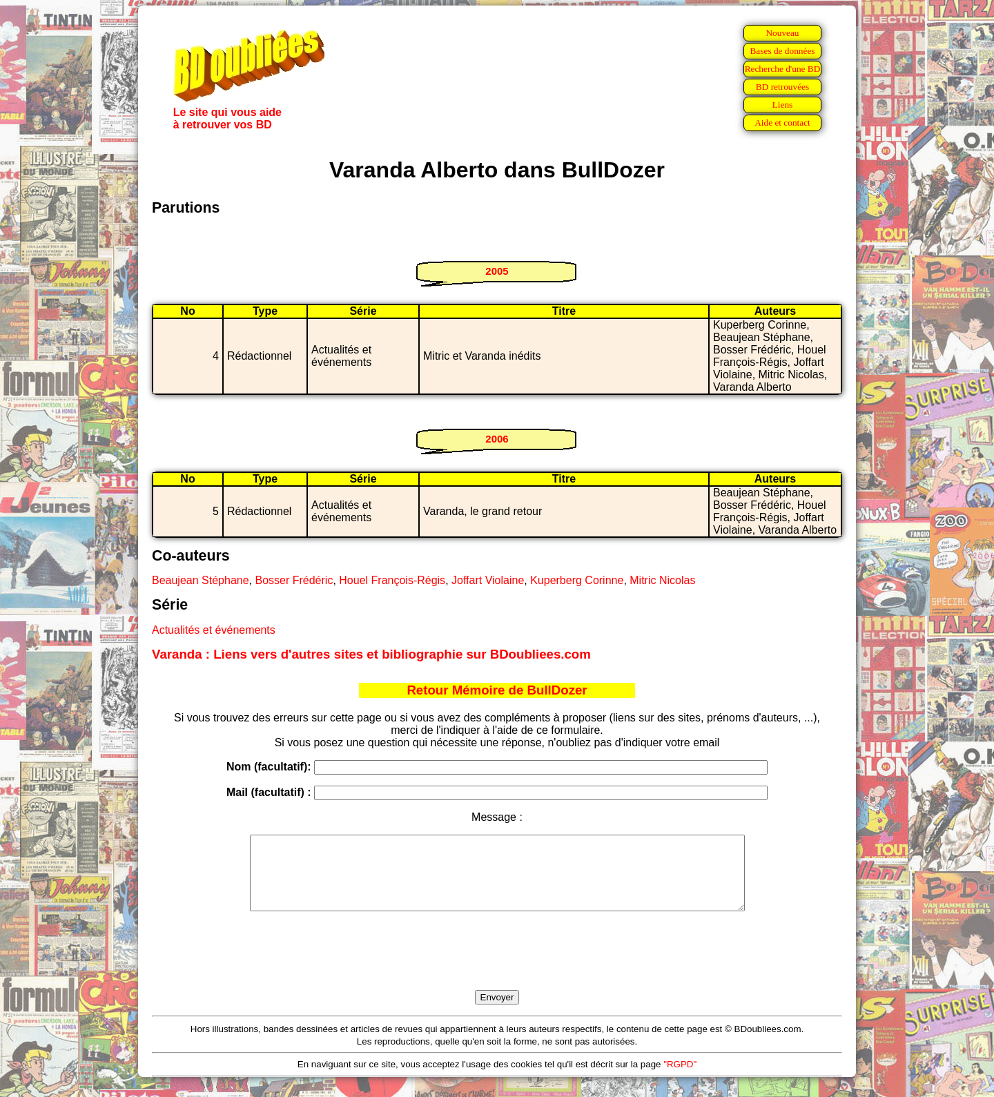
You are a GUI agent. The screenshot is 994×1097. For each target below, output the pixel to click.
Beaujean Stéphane (200, 580)
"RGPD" (679, 1079)
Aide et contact (782, 122)
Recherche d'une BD (783, 69)
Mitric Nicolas (662, 580)
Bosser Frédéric (294, 580)
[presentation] (497, 966)
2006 (496, 439)
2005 (496, 271)
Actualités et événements (213, 630)
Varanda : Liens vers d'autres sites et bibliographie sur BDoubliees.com (371, 654)
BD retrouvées (782, 86)
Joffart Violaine (487, 580)
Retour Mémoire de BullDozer (497, 690)
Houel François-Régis (392, 580)
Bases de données (782, 51)
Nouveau (782, 33)
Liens (782, 104)
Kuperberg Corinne (576, 580)
